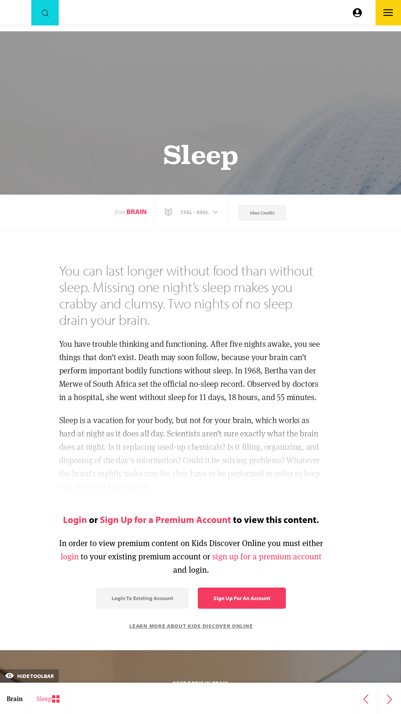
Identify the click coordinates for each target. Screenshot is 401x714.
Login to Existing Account (142, 598)
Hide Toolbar (29, 676)
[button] (192, 212)
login (70, 556)
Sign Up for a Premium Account (165, 519)
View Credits (262, 213)
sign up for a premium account (267, 556)
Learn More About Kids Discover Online (191, 625)
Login (75, 519)
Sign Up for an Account (241, 598)
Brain (136, 211)
